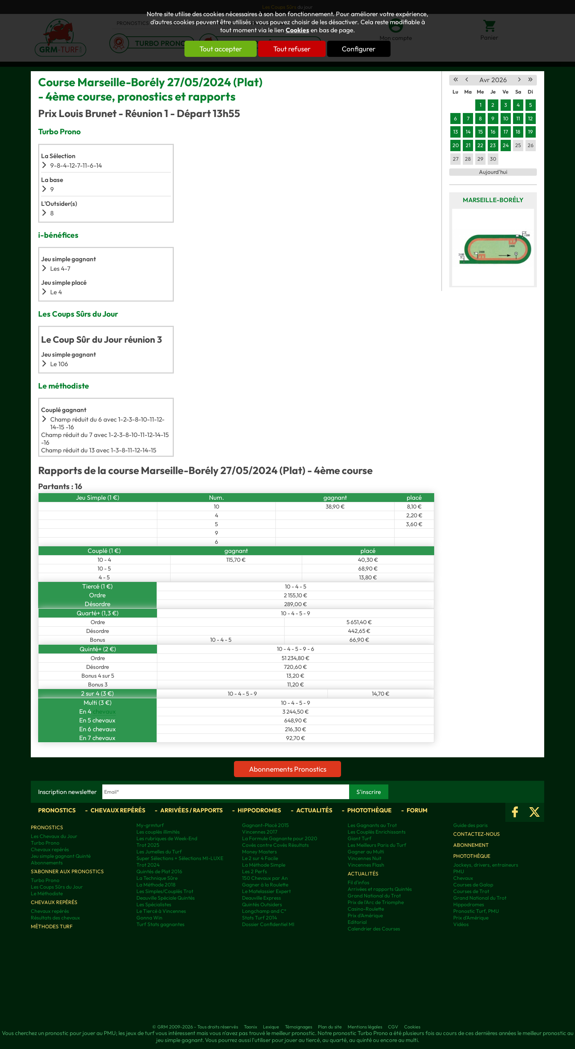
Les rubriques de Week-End (166, 838)
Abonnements (47, 862)
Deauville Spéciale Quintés (165, 898)
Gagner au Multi (366, 851)
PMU (458, 871)
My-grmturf (150, 825)
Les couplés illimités (158, 831)
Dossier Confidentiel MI (268, 924)
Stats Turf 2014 (259, 917)
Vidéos (461, 924)
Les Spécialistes (153, 904)
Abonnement (471, 845)
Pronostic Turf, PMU (476, 911)
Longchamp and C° (264, 911)
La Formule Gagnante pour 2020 (279, 838)
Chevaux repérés (118, 810)
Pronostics (57, 810)
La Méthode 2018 (156, 884)
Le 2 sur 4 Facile (260, 858)
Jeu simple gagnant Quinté (61, 856)
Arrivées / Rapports (191, 810)
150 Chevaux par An (265, 878)
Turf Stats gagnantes (160, 924)
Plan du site (330, 1027)
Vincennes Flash (366, 865)
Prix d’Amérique (470, 917)
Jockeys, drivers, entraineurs (485, 865)
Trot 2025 (148, 845)
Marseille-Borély (493, 200)
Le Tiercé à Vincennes (161, 911)
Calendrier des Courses (374, 928)
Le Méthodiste (47, 893)
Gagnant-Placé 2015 (265, 825)
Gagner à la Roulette (265, 884)
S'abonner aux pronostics (67, 871)
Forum (417, 810)
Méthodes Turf (52, 926)
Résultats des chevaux (55, 917)
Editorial (357, 922)
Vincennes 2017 (259, 831)
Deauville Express (261, 898)
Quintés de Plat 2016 (159, 871)
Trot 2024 (148, 865)
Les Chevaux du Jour (54, 836)
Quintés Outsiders (262, 904)
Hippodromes (259, 810)
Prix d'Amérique (365, 915)
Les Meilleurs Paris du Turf (377, 845)
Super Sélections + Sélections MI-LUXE (179, 858)
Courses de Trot (471, 891)
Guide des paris (470, 825)
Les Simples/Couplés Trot (164, 891)
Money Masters (259, 851)
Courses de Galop (473, 884)
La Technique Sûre (156, 878)
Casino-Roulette (366, 909)
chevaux (104, 711)
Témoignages (298, 1027)
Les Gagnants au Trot (372, 825)
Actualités (314, 810)
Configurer (360, 48)
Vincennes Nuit (364, 858)
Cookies (297, 30)
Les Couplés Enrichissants (377, 831)
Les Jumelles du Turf (159, 851)
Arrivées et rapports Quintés (380, 889)
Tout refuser (292, 48)
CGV (393, 1027)
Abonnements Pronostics (287, 769)
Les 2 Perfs (254, 871)
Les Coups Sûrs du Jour (57, 887)
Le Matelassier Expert (266, 891)
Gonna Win (149, 917)
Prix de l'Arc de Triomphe (376, 902)
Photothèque (369, 810)
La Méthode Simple (263, 865)
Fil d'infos (358, 882)
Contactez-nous (476, 834)
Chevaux (463, 878)
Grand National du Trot (374, 895)
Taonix (250, 1027)
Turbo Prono (45, 842)
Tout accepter (219, 48)
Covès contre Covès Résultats (275, 845)
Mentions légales (365, 1027)
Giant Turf (359, 838)
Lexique (271, 1027)
